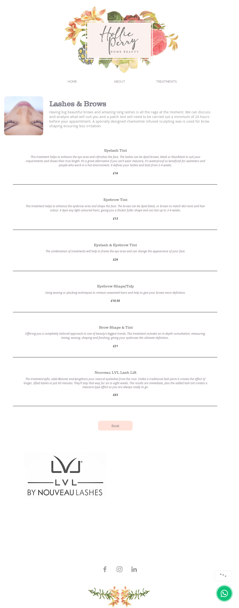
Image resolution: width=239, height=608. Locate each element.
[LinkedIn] (134, 569)
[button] (166, 82)
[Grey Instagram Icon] (119, 569)
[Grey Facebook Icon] (105, 569)
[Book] (115, 426)
